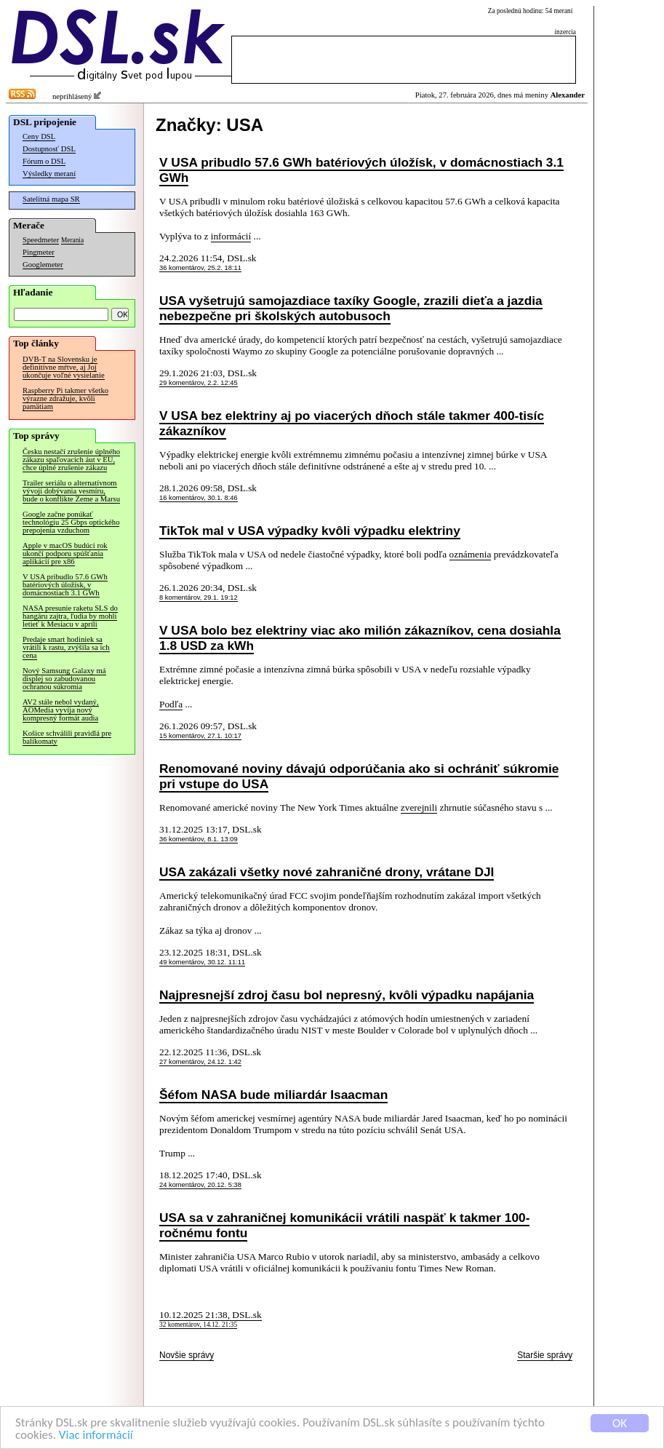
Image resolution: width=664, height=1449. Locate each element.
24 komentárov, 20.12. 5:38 (200, 1184)
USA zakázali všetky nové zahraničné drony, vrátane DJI (326, 872)
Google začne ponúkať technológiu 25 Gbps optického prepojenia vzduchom (71, 522)
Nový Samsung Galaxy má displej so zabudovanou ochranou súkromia (64, 679)
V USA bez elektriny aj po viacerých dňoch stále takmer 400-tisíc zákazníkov (351, 423)
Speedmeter (41, 240)
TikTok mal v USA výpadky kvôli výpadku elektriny (309, 530)
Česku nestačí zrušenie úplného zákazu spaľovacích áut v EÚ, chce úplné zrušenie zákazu (71, 460)
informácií (231, 236)
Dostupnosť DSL (49, 149)
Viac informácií (96, 1435)
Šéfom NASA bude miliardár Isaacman (273, 1094)
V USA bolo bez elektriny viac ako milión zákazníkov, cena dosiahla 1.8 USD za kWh (360, 638)
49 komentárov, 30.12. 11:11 (202, 962)
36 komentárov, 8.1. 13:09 (198, 839)
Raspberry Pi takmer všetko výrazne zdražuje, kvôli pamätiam (65, 398)
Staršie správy (544, 1355)
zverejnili (419, 807)
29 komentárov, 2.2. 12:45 (198, 382)
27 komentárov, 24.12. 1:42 (200, 1061)
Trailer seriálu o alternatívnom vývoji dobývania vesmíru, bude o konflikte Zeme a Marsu (71, 491)
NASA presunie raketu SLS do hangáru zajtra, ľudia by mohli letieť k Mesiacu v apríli (70, 616)
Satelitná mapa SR (51, 199)
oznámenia (470, 554)
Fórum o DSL (44, 161)
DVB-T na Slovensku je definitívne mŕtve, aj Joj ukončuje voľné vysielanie (64, 367)
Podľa (171, 704)
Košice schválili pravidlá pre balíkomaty (67, 737)
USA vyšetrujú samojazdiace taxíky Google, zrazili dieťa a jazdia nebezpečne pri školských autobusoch (351, 308)
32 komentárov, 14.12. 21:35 (198, 1324)
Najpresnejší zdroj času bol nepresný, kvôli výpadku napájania (346, 995)
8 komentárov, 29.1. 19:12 (198, 597)
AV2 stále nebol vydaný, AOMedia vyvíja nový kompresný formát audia (61, 710)
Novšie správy (186, 1355)
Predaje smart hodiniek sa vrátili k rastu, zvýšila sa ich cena (66, 647)
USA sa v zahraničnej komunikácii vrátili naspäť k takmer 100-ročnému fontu (344, 1225)
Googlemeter (43, 265)
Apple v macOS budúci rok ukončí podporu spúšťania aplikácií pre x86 (65, 553)
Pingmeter (39, 252)
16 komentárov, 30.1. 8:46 (198, 497)
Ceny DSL (39, 136)
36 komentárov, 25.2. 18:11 (200, 267)
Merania (72, 240)
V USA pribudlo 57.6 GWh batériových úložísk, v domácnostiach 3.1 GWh (65, 585)
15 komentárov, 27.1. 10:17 (200, 735)
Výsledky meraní (49, 174)
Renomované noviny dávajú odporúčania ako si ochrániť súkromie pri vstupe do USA (359, 776)
